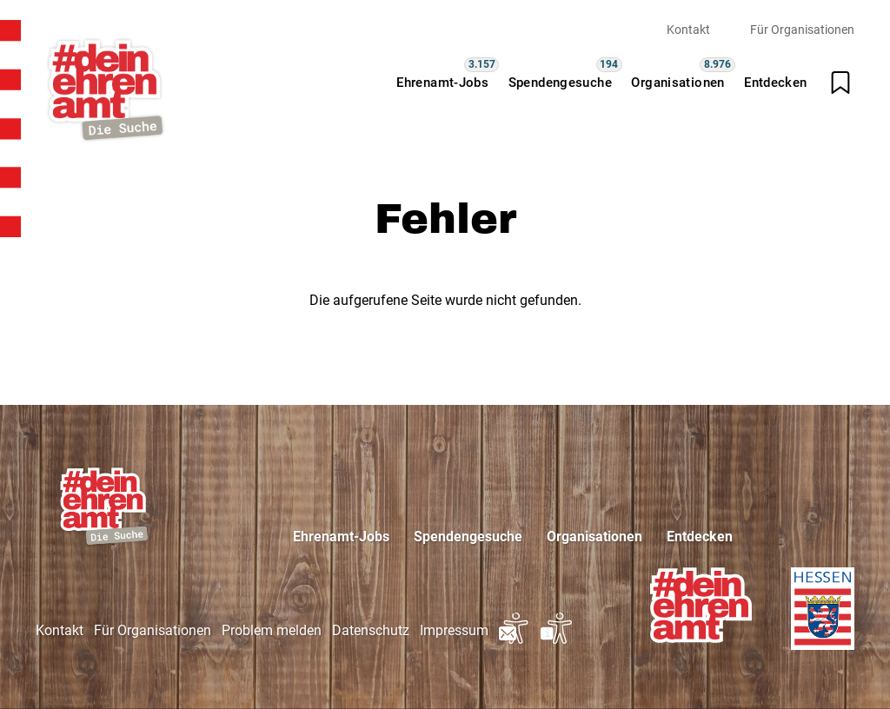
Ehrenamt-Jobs (442, 82)
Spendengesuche (560, 82)
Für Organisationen (802, 29)
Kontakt (688, 29)
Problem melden (272, 630)
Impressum (454, 630)
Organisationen (677, 82)
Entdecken (775, 82)
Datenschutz (370, 630)
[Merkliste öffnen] (840, 82)
